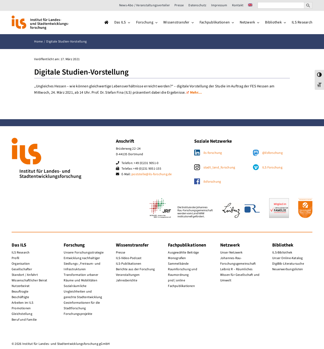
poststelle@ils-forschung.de (151, 174)
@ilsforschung (272, 153)
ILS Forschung (272, 167)
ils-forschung (212, 153)
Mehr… (194, 92)
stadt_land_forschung (219, 167)
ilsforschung (212, 181)
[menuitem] (250, 5)
